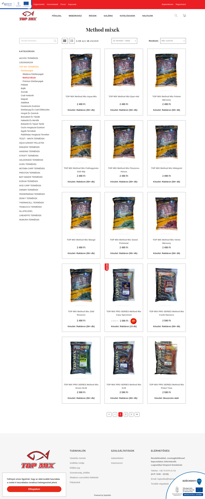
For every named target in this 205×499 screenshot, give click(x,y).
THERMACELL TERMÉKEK (31, 202)
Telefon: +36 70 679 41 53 (163, 470)
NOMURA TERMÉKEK (29, 220)
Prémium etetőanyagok (33, 81)
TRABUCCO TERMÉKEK (30, 207)
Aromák (24, 92)
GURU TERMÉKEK (28, 164)
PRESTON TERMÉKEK (29, 173)
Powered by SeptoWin (102, 495)
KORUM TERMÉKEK (28, 181)
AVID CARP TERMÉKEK (30, 185)
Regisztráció (181, 4)
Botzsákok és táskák (30, 117)
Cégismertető (38, 4)
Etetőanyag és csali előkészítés (35, 110)
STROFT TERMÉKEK (29, 156)
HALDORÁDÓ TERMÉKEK (31, 160)
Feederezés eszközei (30, 106)
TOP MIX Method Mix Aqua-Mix (81, 96)
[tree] (38, 139)
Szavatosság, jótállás (80, 472)
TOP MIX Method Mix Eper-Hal (124, 96)
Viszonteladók (52, 4)
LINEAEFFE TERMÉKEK (30, 215)
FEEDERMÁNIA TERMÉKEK (32, 194)
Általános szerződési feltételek (84, 477)
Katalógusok (127, 16)
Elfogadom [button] (34, 489)
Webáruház (75, 16)
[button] (58, 482)
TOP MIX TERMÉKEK (29, 67)
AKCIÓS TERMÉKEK (28, 58)
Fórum (63, 4)
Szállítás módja (77, 463)
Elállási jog (75, 468)
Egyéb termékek (28, 131)
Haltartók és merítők (30, 120)
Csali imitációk (27, 95)
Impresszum (117, 463)
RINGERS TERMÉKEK (29, 147)
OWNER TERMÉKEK (28, 190)
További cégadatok (160, 483)
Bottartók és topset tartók (32, 124)
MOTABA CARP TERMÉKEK (32, 168)
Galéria (108, 16)
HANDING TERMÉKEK (29, 151)
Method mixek (29, 78)
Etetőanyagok (27, 70)
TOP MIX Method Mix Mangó (81, 239)
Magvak (24, 99)
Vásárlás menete (78, 458)
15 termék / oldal (121, 41)
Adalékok (25, 102)
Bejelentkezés (167, 4)
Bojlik (23, 88)
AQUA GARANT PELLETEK (31, 143)
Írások (93, 16)
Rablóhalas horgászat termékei (35, 134)
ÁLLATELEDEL (26, 211)
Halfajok (147, 16)
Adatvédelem (117, 458)
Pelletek (24, 85)
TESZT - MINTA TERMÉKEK (32, 138)
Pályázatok (75, 482)
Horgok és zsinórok (29, 113)
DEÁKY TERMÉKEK (28, 198)
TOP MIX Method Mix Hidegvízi (166, 168)
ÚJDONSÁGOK (26, 62)
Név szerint (167, 41)
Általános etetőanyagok (33, 74)
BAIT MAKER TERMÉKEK (31, 177)
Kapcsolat (72, 4)
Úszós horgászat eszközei (33, 127)
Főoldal (57, 16)
